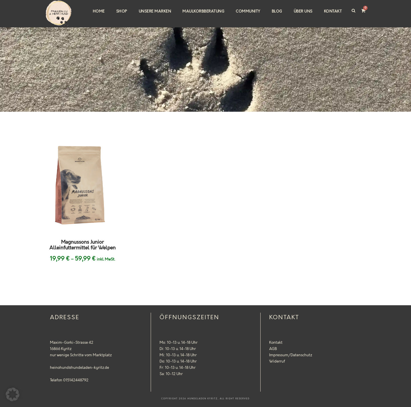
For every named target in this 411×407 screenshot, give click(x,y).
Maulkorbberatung (203, 11)
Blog (277, 11)
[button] (12, 394)
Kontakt (333, 11)
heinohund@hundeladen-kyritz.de (79, 367)
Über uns (303, 11)
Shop (121, 11)
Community (248, 11)
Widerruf (277, 361)
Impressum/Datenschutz (290, 355)
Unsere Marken (155, 11)
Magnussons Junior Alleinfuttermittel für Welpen (82, 245)
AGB (273, 349)
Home (99, 11)
